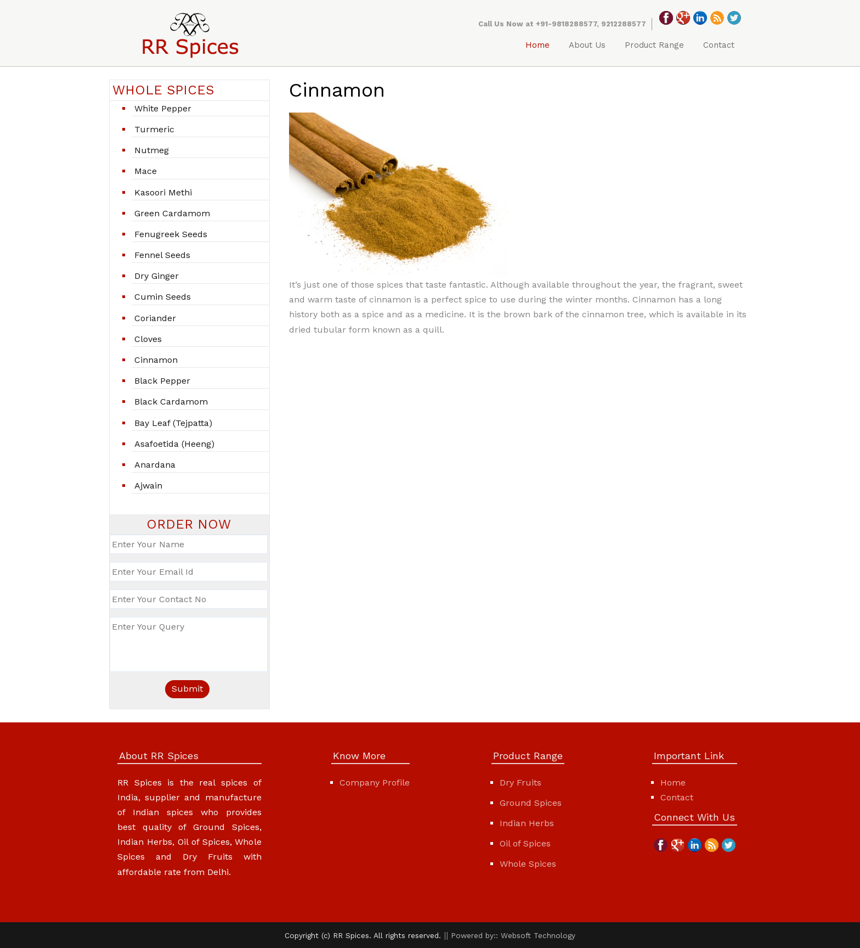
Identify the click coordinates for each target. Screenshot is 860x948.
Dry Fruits (520, 782)
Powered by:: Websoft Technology (513, 935)
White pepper (162, 108)
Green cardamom (172, 213)
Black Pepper (162, 380)
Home (537, 45)
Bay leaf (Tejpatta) (173, 423)
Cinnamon (156, 360)
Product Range (654, 45)
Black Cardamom (171, 401)
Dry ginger (156, 276)
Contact (718, 45)
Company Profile (375, 782)
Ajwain (148, 485)
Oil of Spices (525, 843)
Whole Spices (528, 864)
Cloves (148, 339)
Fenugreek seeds (170, 234)
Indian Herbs (527, 823)
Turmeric (154, 129)
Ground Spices (531, 803)
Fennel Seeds (162, 255)
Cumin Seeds (162, 296)
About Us (587, 45)
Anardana (155, 464)
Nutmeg (151, 150)
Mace (145, 171)
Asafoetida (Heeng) (174, 444)
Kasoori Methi (163, 192)
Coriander (155, 318)
